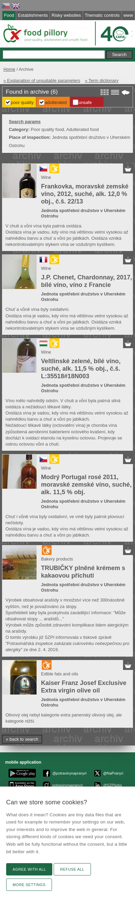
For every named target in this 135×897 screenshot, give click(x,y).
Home (9, 69)
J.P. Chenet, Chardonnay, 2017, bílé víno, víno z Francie (86, 281)
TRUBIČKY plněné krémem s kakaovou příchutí (83, 572)
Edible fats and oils (59, 673)
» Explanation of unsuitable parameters (41, 80)
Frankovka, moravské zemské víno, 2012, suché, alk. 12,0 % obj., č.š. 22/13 (85, 194)
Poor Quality (22, 102)
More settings (29, 885)
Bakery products (57, 559)
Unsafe (85, 102)
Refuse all (72, 869)
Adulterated (56, 102)
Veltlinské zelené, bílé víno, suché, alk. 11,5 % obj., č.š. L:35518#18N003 (81, 369)
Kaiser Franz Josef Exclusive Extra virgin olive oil (83, 687)
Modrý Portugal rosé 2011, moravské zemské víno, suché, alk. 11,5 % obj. (86, 485)
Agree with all (29, 869)
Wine (46, 177)
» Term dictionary (101, 80)
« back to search (22, 739)
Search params (25, 121)
